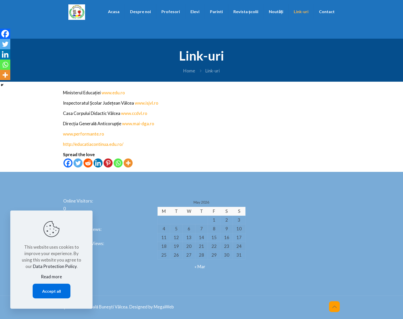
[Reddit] (88, 162)
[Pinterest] (108, 162)
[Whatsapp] (118, 162)
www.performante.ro (83, 134)
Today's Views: (78, 215)
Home (189, 70)
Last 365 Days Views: (84, 243)
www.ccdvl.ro (134, 113)
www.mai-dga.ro (138, 123)
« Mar (200, 266)
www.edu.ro (113, 92)
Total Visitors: (77, 257)
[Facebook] (67, 162)
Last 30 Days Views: (82, 229)
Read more (51, 276)
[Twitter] (78, 162)
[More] (128, 162)
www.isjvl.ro (146, 103)
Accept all (51, 291)
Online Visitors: (78, 201)
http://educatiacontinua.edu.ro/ (93, 144)
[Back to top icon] (334, 306)
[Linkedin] (98, 162)
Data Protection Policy (55, 266)
